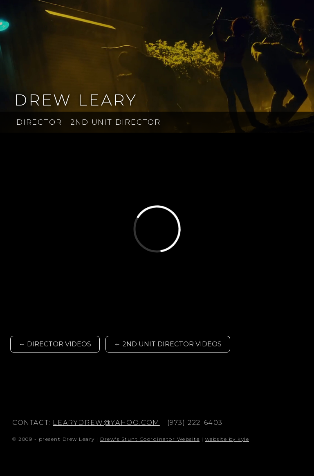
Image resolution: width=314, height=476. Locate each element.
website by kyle (227, 439)
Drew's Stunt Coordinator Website (150, 439)
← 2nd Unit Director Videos (168, 344)
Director (39, 122)
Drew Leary (75, 100)
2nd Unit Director (115, 122)
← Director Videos (55, 344)
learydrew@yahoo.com (106, 423)
